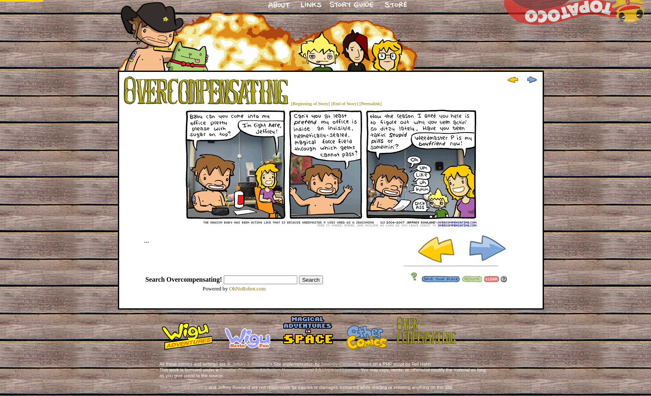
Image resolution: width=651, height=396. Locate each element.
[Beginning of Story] (310, 103)
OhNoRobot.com (247, 289)
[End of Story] (344, 103)
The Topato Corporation (183, 387)
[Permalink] (371, 103)
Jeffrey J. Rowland (250, 364)
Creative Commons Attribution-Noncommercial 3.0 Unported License (289, 369)
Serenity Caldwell (338, 364)
